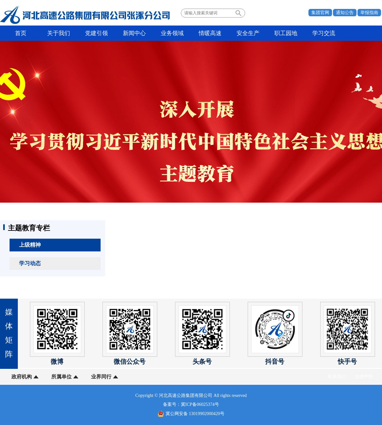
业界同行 (101, 376)
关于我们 (58, 33)
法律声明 (364, 376)
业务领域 (172, 33)
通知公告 (345, 12)
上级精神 (30, 245)
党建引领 (96, 33)
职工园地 (285, 33)
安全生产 (248, 33)
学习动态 (30, 263)
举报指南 (369, 12)
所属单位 (61, 376)
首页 (20, 33)
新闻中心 (134, 33)
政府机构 (21, 376)
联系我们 (337, 376)
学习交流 (323, 33)
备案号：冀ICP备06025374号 (191, 404)
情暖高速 (210, 33)
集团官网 (320, 12)
